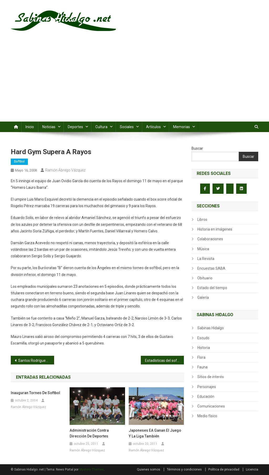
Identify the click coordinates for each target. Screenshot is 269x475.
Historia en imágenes (214, 229)
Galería (203, 297)
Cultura (101, 127)
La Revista (205, 259)
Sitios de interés (210, 377)
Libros (202, 219)
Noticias (48, 127)
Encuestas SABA (211, 268)
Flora (201, 357)
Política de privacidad (223, 469)
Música (203, 249)
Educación (205, 396)
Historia (203, 348)
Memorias (181, 127)
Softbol (19, 161)
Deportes (75, 127)
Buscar (197, 148)
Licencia (252, 469)
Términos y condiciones (184, 469)
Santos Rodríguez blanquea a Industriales (36, 360)
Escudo (203, 338)
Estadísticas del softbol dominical (164, 360)
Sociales (127, 127)
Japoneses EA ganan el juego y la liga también (155, 433)
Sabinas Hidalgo (210, 328)
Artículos (153, 127)
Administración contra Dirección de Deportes (89, 433)
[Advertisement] (134, 82)
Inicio (29, 127)
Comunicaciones (211, 406)
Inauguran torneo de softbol (35, 393)
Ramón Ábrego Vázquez (65, 170)
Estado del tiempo (212, 288)
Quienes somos (148, 469)
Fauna (202, 367)
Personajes (206, 387)
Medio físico (207, 416)
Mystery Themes (91, 469)
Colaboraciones (210, 239)
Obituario (205, 278)
